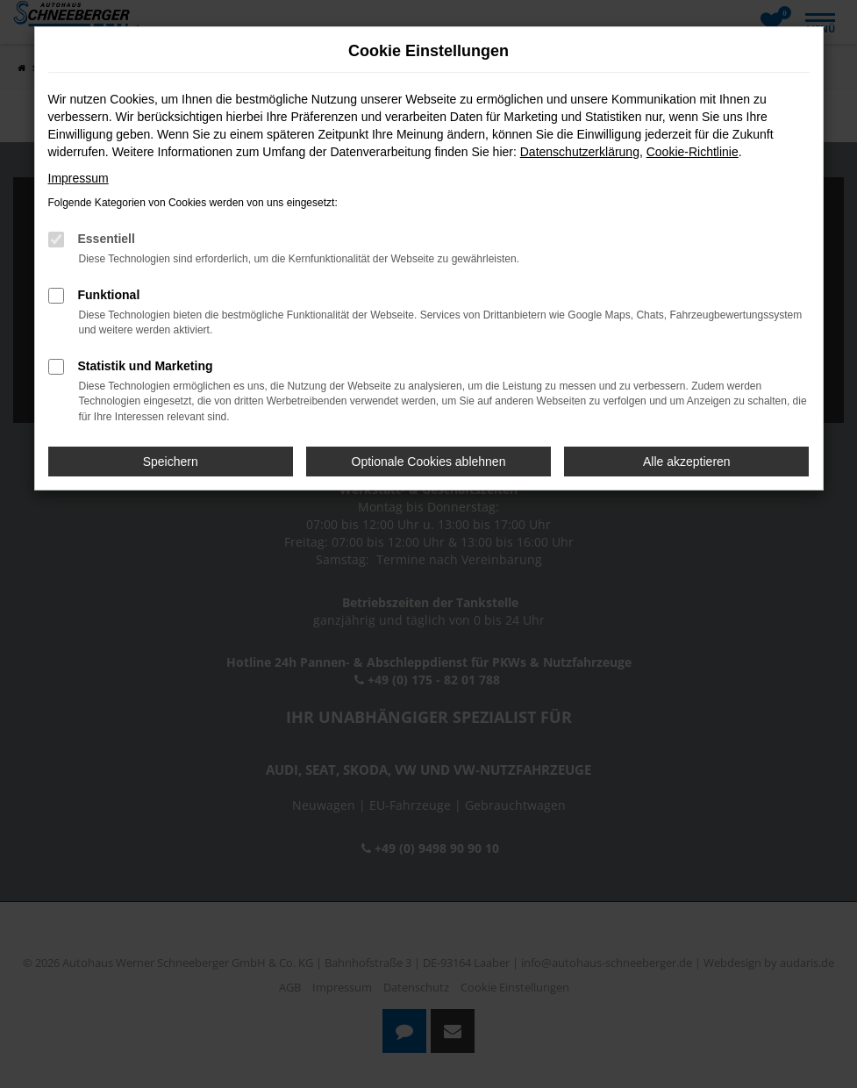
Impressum (78, 178)
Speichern (170, 462)
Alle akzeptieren (687, 462)
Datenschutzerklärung (579, 152)
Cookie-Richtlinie (692, 152)
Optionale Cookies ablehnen (429, 462)
